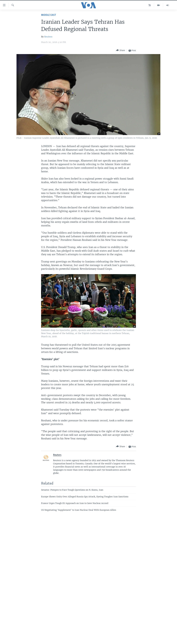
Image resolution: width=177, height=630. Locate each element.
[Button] (120, 50)
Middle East (48, 15)
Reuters (48, 36)
